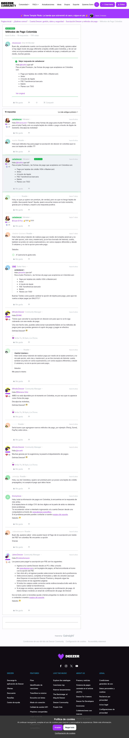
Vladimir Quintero (19, 233)
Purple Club (57, 707)
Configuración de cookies (76, 641)
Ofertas (10, 688)
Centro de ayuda (13, 702)
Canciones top (58, 685)
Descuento (11, 693)
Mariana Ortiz (17, 350)
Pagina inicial (6, 21)
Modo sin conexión (37, 702)
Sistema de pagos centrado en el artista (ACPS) (84, 688)
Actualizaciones (48, 4)
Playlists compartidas (38, 711)
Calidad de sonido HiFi (39, 707)
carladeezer (17, 119)
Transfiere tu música (38, 693)
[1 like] (24, 255)
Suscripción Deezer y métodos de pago (82, 21)
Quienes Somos (88, 4)
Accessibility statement (97, 641)
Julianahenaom (18, 531)
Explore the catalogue (61, 680)
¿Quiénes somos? (20, 21)
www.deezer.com (26, 568)
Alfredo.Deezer (18, 312)
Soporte (76, 4)
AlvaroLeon (16, 43)
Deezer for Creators (84, 696)
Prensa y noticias (83, 680)
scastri (14, 424)
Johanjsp (15, 476)
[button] (107, 4)
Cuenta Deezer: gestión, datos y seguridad (47, 21)
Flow (32, 680)
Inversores (80, 706)
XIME (14, 266)
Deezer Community (60, 702)
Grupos (67, 4)
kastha (14, 140)
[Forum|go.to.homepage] (8, 4)
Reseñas (10, 698)
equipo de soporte (60, 514)
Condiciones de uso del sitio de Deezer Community (43, 641)
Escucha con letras (37, 698)
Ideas (59, 4)
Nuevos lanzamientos (61, 689)
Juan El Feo (16, 196)
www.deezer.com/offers (41, 512)
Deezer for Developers (85, 701)
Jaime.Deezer (17, 555)
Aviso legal (103, 704)
